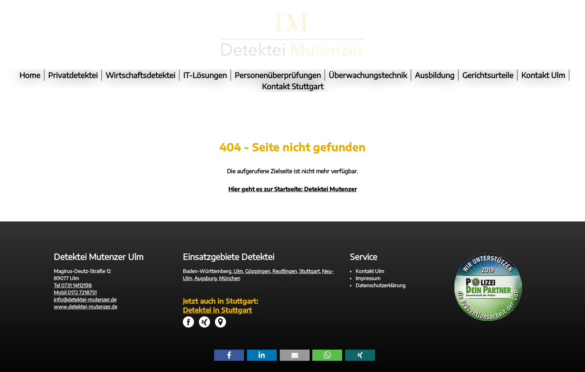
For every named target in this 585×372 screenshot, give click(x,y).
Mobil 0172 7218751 (75, 281)
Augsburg (205, 267)
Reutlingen (284, 260)
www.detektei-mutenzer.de (85, 295)
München (229, 267)
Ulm (238, 260)
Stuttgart (309, 260)
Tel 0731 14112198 (73, 274)
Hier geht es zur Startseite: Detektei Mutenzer (292, 177)
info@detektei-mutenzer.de (85, 288)
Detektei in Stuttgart (217, 298)
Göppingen (257, 260)
